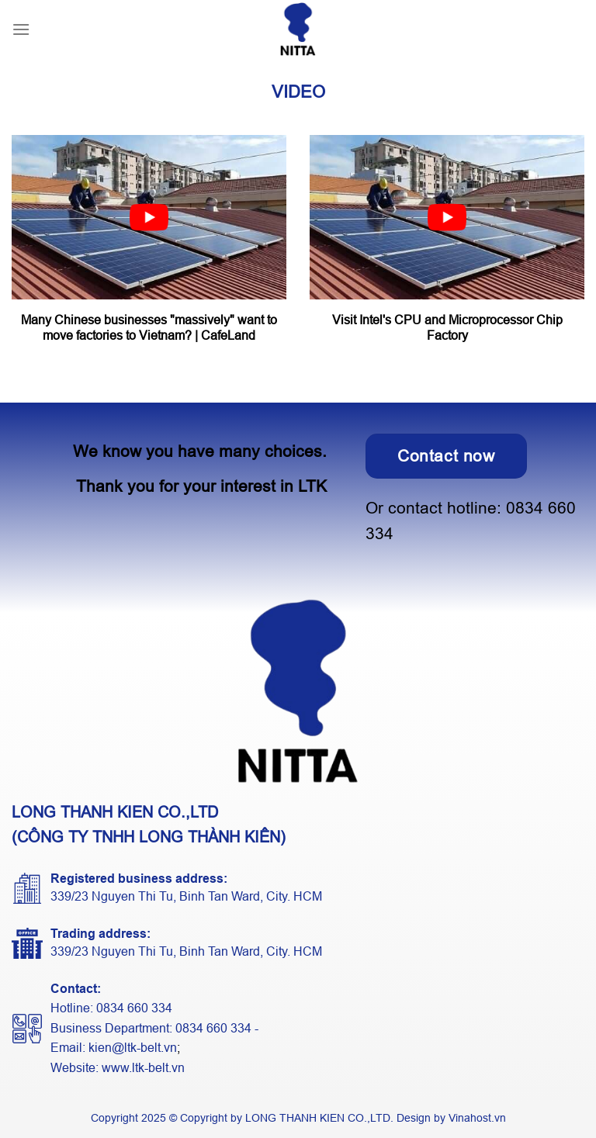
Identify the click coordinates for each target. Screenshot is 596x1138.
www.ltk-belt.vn (143, 1067)
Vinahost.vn (477, 1118)
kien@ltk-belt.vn (132, 1047)
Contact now (446, 456)
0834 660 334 (134, 1008)
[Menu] (21, 29)
